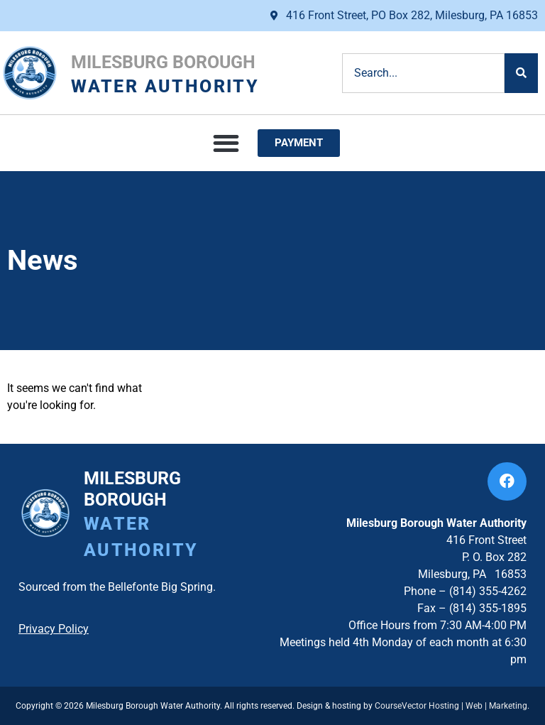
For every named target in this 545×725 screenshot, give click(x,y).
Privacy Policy (53, 629)
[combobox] (423, 73)
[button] (226, 143)
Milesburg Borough (163, 62)
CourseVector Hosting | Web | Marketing (451, 706)
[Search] (521, 73)
